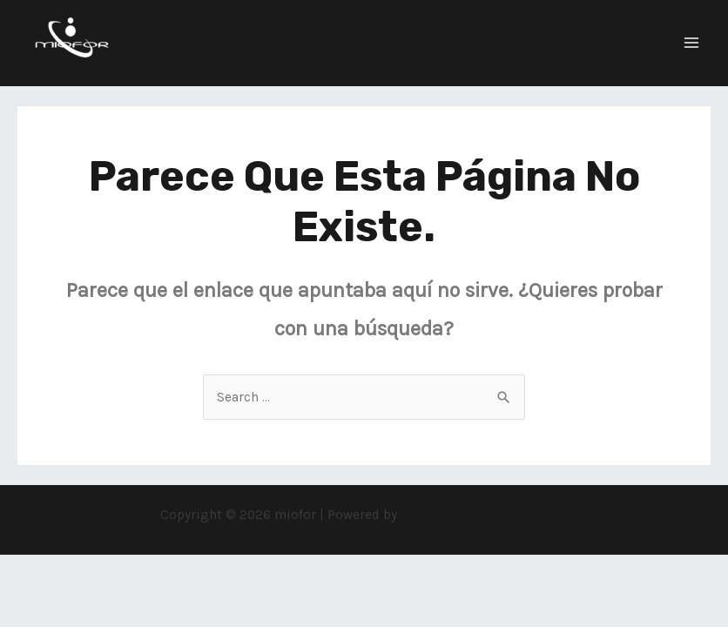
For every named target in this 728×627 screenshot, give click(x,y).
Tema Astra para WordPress (485, 514)
